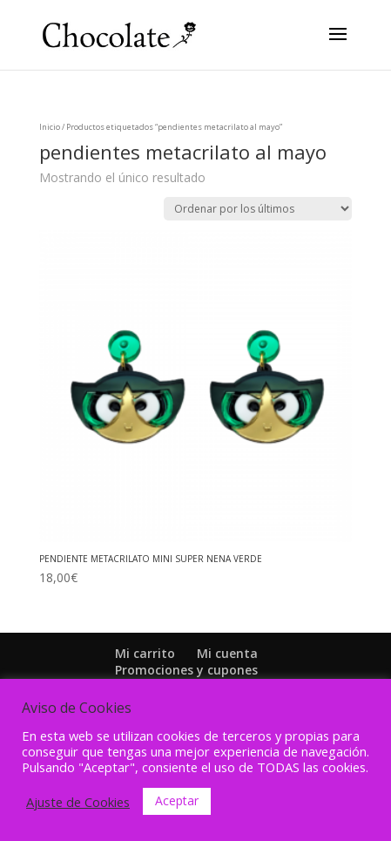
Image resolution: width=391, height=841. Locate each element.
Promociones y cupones (186, 669)
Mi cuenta (227, 653)
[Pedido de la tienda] (258, 208)
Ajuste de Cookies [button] (78, 802)
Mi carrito (145, 653)
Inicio (49, 126)
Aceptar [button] (177, 800)
